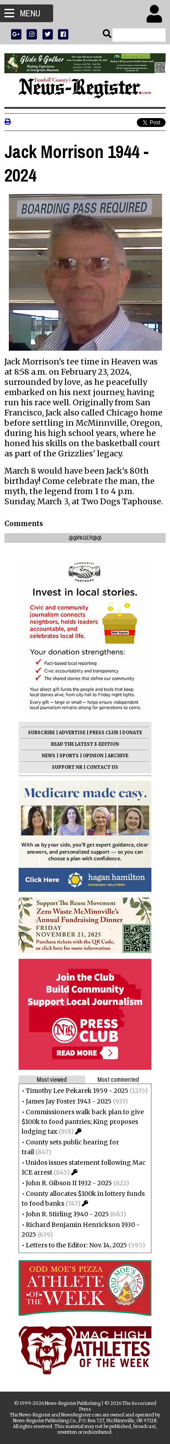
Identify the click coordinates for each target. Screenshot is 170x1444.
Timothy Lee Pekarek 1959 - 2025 (77, 1091)
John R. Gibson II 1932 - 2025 (69, 1183)
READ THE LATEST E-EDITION (85, 744)
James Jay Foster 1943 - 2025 (69, 1101)
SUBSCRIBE (41, 733)
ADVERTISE (72, 733)
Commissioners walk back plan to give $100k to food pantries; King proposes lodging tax (83, 1121)
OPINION (93, 756)
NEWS (48, 756)
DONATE (132, 733)
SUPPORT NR (67, 767)
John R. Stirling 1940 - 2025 (67, 1214)
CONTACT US (102, 767)
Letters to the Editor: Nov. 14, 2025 (76, 1245)
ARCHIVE (118, 756)
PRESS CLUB (103, 733)
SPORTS (69, 756)
